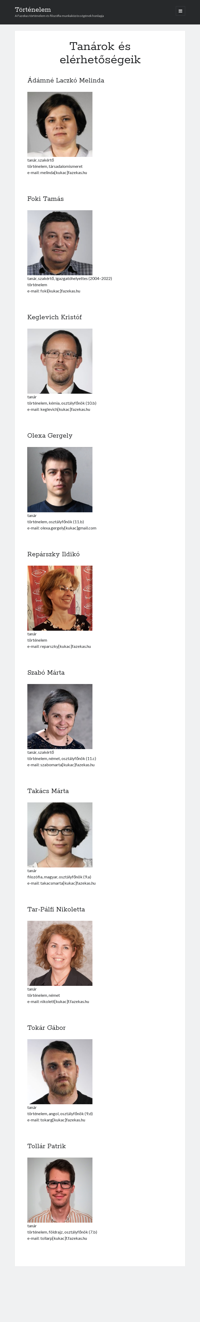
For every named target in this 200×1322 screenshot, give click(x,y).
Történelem (33, 10)
